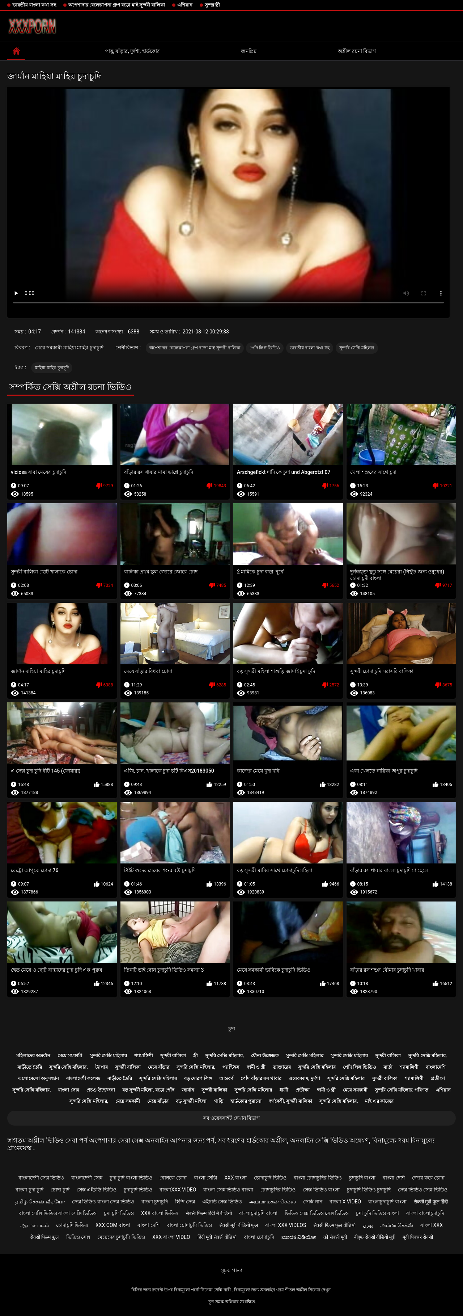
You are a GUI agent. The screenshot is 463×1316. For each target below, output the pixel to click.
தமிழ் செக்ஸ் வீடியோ (40, 1201)
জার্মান (188, 1090)
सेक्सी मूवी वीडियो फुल (238, 1225)
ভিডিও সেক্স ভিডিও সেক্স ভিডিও (317, 1213)
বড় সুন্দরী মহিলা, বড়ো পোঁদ (148, 1090)
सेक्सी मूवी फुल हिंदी (431, 1201)
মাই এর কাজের (379, 1101)
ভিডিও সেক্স (78, 1237)
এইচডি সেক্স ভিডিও (222, 1201)
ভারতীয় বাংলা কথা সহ (34, 5)
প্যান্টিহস (230, 1067)
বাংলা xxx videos (285, 1225)
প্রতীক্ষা (438, 1078)
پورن (368, 1225)
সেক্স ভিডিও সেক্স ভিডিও (422, 1190)
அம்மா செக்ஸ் (396, 1225)
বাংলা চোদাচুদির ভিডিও (318, 1178)
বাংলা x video (345, 1201)
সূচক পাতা (231, 1270)
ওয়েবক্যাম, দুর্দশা (304, 1078)
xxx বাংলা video (171, 1237)
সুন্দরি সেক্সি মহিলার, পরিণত (401, 1090)
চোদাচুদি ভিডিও (270, 1178)
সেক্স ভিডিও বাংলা (321, 1190)
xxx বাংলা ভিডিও (159, 1213)
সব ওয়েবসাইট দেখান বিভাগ (231, 1118)
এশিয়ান (184, 5)
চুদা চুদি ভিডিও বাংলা (377, 1213)
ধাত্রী (283, 1090)
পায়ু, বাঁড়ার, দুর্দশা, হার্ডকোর (132, 51)
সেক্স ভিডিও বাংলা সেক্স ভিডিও (103, 1201)
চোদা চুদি (60, 1190)
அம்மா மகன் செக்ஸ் (272, 1201)
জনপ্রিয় (248, 51)
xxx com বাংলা (112, 1225)
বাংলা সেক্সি (205, 1178)
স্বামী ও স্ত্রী (256, 1067)
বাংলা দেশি (393, 1178)
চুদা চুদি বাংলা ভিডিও (131, 1178)
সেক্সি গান (312, 1201)
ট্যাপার (101, 1067)
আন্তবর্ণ (226, 1078)
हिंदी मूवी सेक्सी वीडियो (217, 1237)
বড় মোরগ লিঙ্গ (198, 1078)
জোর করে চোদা (428, 1178)
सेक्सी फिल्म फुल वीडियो (334, 1225)
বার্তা (387, 1067)
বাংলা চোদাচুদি (259, 1237)
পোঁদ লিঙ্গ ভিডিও (265, 347)
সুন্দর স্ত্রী (212, 5)
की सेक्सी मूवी (335, 1237)
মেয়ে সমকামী (70, 1055)
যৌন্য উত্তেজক (265, 1055)
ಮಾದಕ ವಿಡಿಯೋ (298, 1237)
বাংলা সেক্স (68, 1090)
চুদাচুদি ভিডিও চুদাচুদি (369, 1190)
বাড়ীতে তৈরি (29, 1067)
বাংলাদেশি (436, 1067)
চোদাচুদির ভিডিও (278, 1190)
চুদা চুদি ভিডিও (119, 1213)
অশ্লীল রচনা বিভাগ (357, 51)
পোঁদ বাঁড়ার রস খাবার (261, 1078)
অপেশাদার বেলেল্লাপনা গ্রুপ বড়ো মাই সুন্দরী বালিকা (116, 5)
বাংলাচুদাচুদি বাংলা (387, 1201)
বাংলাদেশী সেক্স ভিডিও (41, 1178)
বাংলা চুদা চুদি (29, 1190)
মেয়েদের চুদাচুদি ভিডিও (121, 1237)
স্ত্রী (195, 1055)
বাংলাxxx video (178, 1190)
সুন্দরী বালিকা (173, 1055)
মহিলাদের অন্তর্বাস (33, 1055)
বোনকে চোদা (173, 1178)
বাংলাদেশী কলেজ (83, 1078)
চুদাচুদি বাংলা (362, 1178)
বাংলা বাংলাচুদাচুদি (425, 1213)
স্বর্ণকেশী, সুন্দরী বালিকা (290, 1101)
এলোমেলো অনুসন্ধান (38, 1078)
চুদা (231, 1028)
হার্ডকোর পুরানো (246, 1101)
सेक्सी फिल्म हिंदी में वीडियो (209, 1213)
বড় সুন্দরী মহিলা (191, 1101)
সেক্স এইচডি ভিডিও (96, 1190)
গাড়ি (218, 1101)
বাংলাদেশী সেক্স (86, 1178)
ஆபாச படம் (34, 1225)
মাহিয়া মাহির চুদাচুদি (52, 367)
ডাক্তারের (282, 1067)
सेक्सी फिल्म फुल (44, 1237)
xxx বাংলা (235, 1178)
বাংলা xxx (431, 1225)
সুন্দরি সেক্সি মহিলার (356, 347)
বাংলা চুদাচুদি (154, 1201)
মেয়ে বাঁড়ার (158, 1067)
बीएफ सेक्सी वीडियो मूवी (374, 1237)
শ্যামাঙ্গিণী (143, 1055)
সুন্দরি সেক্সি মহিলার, (224, 1055)
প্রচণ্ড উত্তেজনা (100, 1090)
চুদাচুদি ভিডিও (138, 1190)
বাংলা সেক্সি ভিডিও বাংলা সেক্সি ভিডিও (58, 1213)
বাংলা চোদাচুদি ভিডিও (189, 1225)
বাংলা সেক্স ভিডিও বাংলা (228, 1190)
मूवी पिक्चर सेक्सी (418, 1237)
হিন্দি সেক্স (185, 1201)
